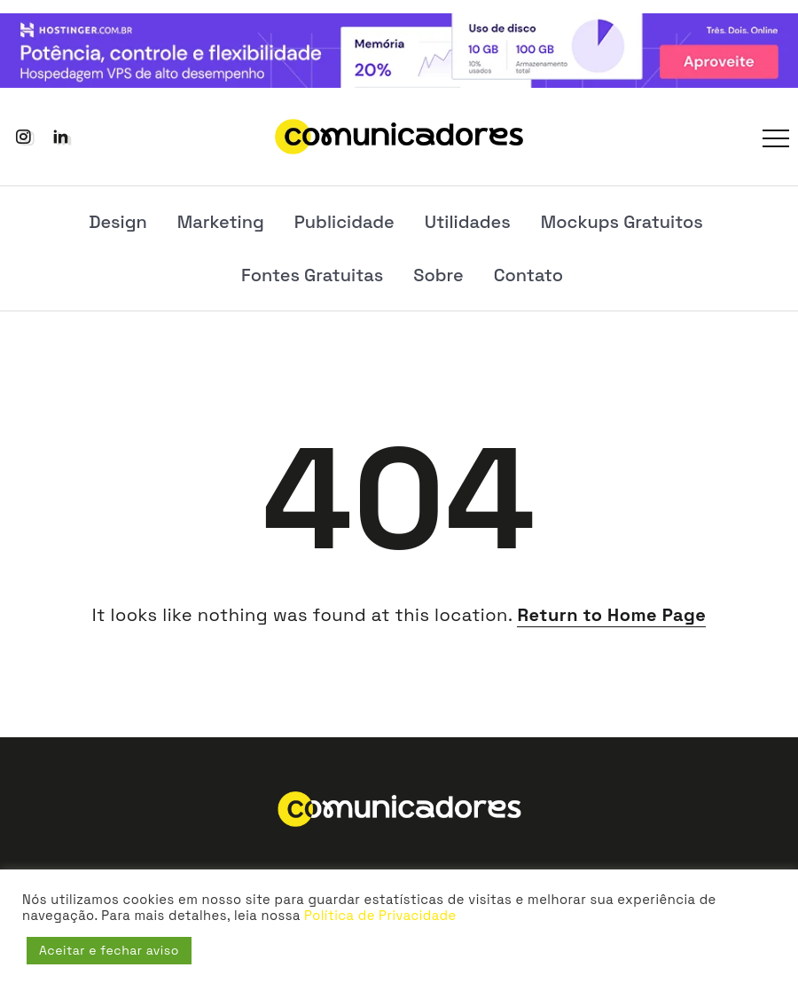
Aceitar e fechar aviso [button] (109, 950)
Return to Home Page (611, 614)
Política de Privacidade (380, 916)
